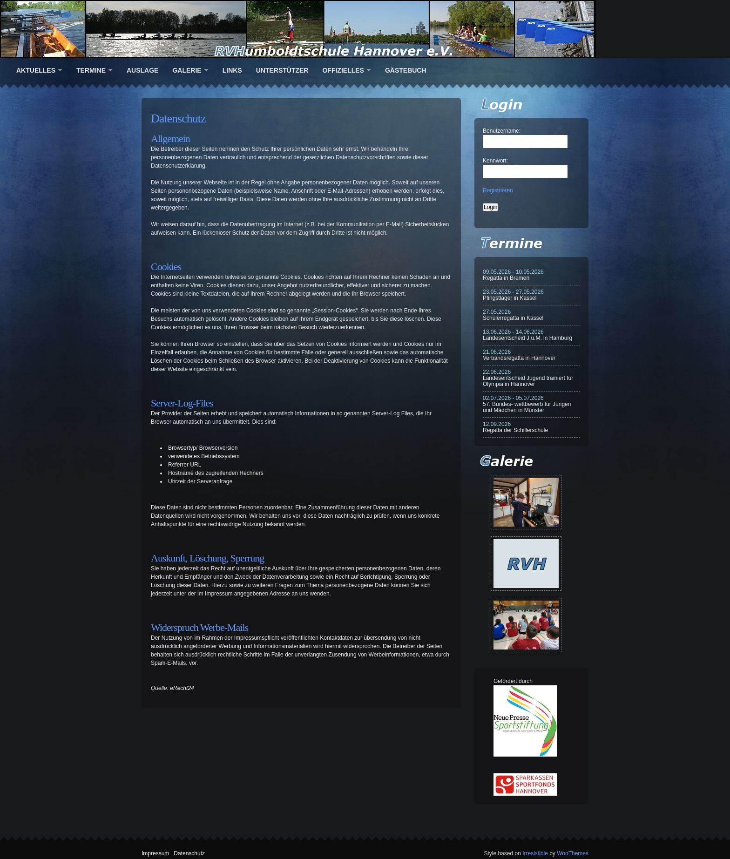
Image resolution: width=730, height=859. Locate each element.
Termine (91, 70)
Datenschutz (189, 853)
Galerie (186, 70)
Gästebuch (405, 70)
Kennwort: (495, 160)
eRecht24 (182, 688)
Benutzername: (501, 131)
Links (232, 70)
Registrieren (498, 190)
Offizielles (343, 70)
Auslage (142, 70)
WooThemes (572, 853)
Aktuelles (35, 70)
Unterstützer (282, 70)
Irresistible (535, 853)
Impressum (155, 853)
